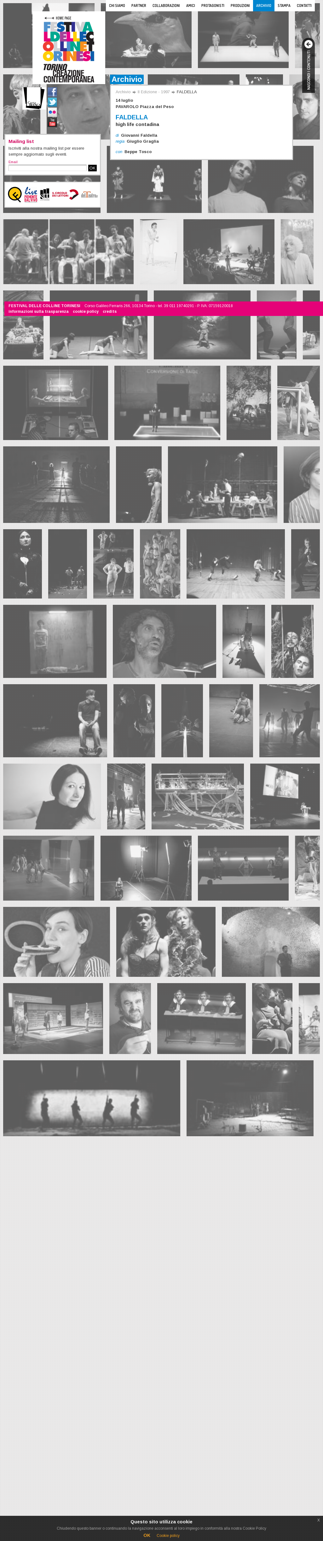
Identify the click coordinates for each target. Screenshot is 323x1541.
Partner (138, 5)
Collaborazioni (166, 5)
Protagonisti (212, 5)
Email (13, 162)
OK (92, 168)
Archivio (263, 5)
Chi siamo (117, 5)
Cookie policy (168, 1535)
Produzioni (240, 5)
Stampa (284, 5)
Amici (190, 5)
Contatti (304, 5)
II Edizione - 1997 (154, 91)
